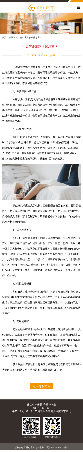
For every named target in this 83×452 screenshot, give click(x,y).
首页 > (5, 37)
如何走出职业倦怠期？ (31, 37)
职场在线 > (14, 37)
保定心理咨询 (60, 364)
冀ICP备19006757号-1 (57, 447)
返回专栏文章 (41, 386)
